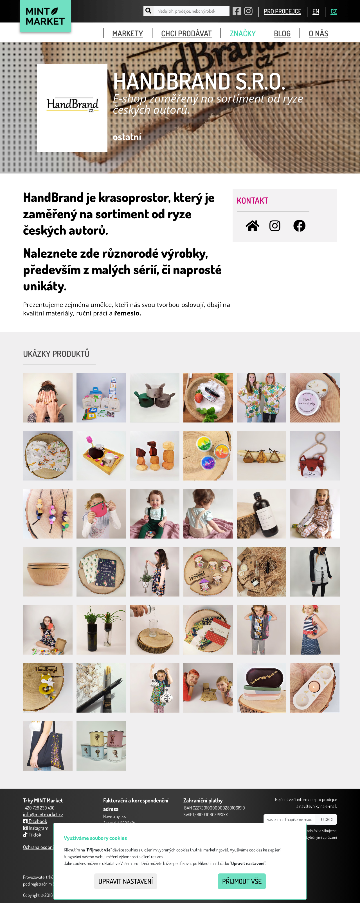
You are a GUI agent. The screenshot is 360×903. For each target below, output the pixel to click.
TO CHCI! (326, 819)
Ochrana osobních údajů (47, 847)
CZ (333, 11)
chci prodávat (186, 33)
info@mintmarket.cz (43, 814)
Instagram (35, 828)
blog (282, 33)
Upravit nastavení (125, 881)
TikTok (32, 834)
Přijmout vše (242, 881)
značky (243, 33)
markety (127, 33)
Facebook (35, 821)
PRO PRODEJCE (282, 11)
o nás (318, 33)
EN (315, 11)
